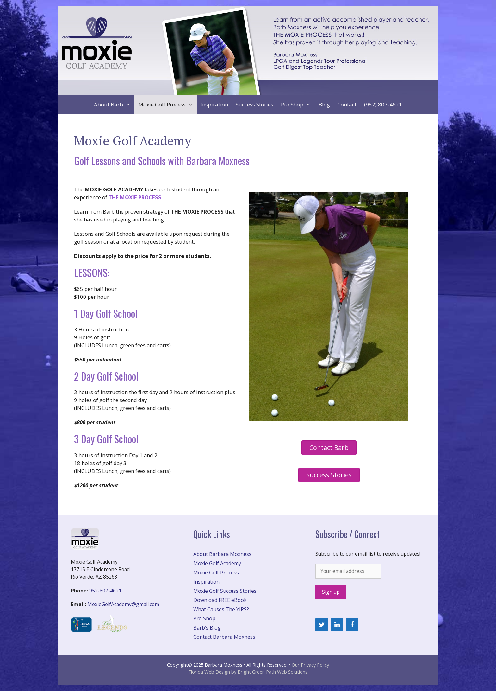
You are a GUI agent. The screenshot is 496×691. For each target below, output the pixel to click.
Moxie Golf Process (167, 104)
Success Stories (254, 104)
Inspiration (214, 104)
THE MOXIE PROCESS (134, 197)
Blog (324, 104)
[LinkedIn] (337, 624)
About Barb (114, 104)
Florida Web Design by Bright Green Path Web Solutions (248, 672)
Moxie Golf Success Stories (225, 590)
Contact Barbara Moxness (224, 636)
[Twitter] (321, 624)
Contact (347, 104)
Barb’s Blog (207, 627)
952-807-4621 (105, 590)
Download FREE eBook (220, 600)
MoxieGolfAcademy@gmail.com (123, 604)
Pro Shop (298, 104)
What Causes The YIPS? (221, 609)
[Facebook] (352, 624)
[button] (328, 447)
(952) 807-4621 (383, 104)
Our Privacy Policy (310, 665)
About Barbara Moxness (222, 554)
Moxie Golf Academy (217, 563)
